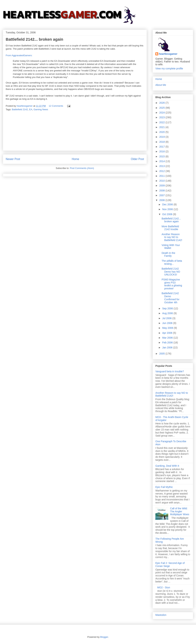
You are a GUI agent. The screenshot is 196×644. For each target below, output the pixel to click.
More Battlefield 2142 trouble (170, 228)
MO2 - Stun (163, 587)
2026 (162, 102)
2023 (162, 117)
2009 (162, 185)
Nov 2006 (168, 209)
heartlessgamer (168, 53)
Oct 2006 (167, 214)
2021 (162, 127)
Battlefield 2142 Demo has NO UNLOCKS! (171, 271)
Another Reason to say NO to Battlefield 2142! (172, 237)
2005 (162, 353)
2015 (162, 156)
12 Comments (56, 106)
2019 (162, 136)
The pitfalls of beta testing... (172, 262)
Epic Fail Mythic (164, 487)
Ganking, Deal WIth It (167, 465)
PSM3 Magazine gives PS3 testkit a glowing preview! (172, 284)
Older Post (137, 159)
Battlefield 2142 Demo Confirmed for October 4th (170, 298)
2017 (162, 146)
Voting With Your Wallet (171, 247)
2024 (162, 112)
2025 (162, 107)
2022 (162, 122)
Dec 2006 (168, 204)
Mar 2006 (167, 337)
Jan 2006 (167, 347)
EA (30, 109)
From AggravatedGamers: (19, 55)
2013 (162, 166)
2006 (162, 200)
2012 (162, 171)
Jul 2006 (167, 318)
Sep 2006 (168, 308)
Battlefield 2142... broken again (171, 220)
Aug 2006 (168, 313)
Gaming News (40, 109)
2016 (162, 151)
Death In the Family (168, 254)
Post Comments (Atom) (82, 168)
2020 (162, 132)
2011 (162, 175)
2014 (162, 161)
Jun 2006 (167, 323)
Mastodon (160, 614)
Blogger (104, 637)
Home (75, 159)
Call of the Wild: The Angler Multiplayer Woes (179, 511)
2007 (162, 195)
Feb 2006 (167, 342)
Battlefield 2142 (20, 109)
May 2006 (168, 327)
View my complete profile (169, 68)
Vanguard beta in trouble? (169, 371)
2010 (162, 180)
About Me (160, 84)
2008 (162, 190)
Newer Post (13, 159)
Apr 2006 (167, 332)
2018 (162, 141)
